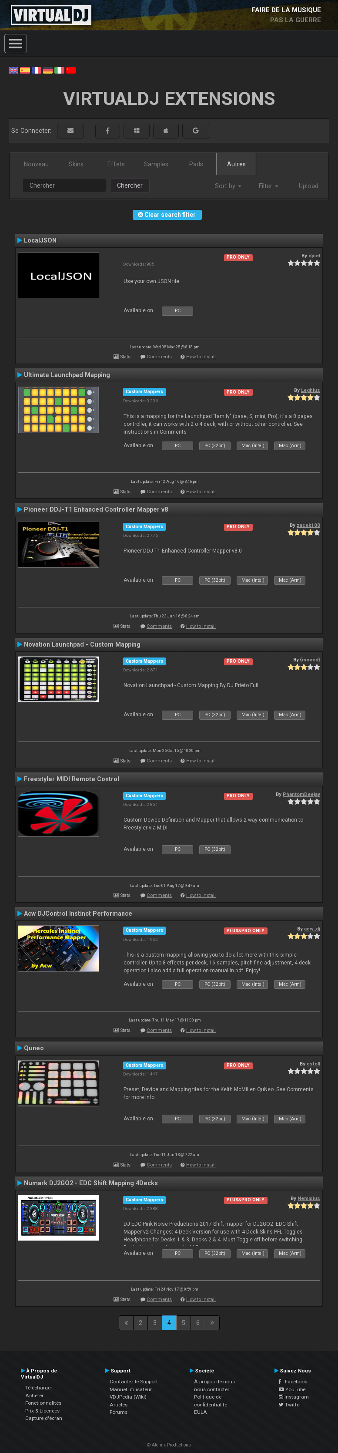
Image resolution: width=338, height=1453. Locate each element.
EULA (200, 1412)
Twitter (290, 1405)
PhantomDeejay (301, 794)
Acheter (34, 1395)
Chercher (130, 185)
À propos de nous (214, 1382)
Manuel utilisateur (131, 1389)
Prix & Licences (42, 1411)
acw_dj (312, 929)
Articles (118, 1405)
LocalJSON (40, 240)
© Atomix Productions (169, 1445)
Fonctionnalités (43, 1403)
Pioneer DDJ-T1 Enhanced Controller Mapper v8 (96, 509)
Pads (196, 164)
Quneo (34, 1048)
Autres (236, 164)
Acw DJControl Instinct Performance (78, 913)
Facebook (293, 1382)
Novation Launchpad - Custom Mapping (82, 644)
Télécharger (38, 1388)
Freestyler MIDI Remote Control (71, 778)
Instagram (294, 1397)
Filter (268, 185)
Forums (118, 1412)
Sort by (228, 185)
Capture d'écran (43, 1418)
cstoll (313, 1064)
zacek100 (308, 525)
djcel (314, 256)
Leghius (310, 390)
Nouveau (36, 164)
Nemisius (309, 1198)
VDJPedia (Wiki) (128, 1397)
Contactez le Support (134, 1382)
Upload (308, 185)
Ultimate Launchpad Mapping (67, 374)
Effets (116, 164)
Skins (76, 164)
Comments (159, 357)
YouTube (292, 1389)
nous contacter (211, 1389)
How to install (201, 357)
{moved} (310, 660)
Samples (156, 164)
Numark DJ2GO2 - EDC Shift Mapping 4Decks (91, 1183)
